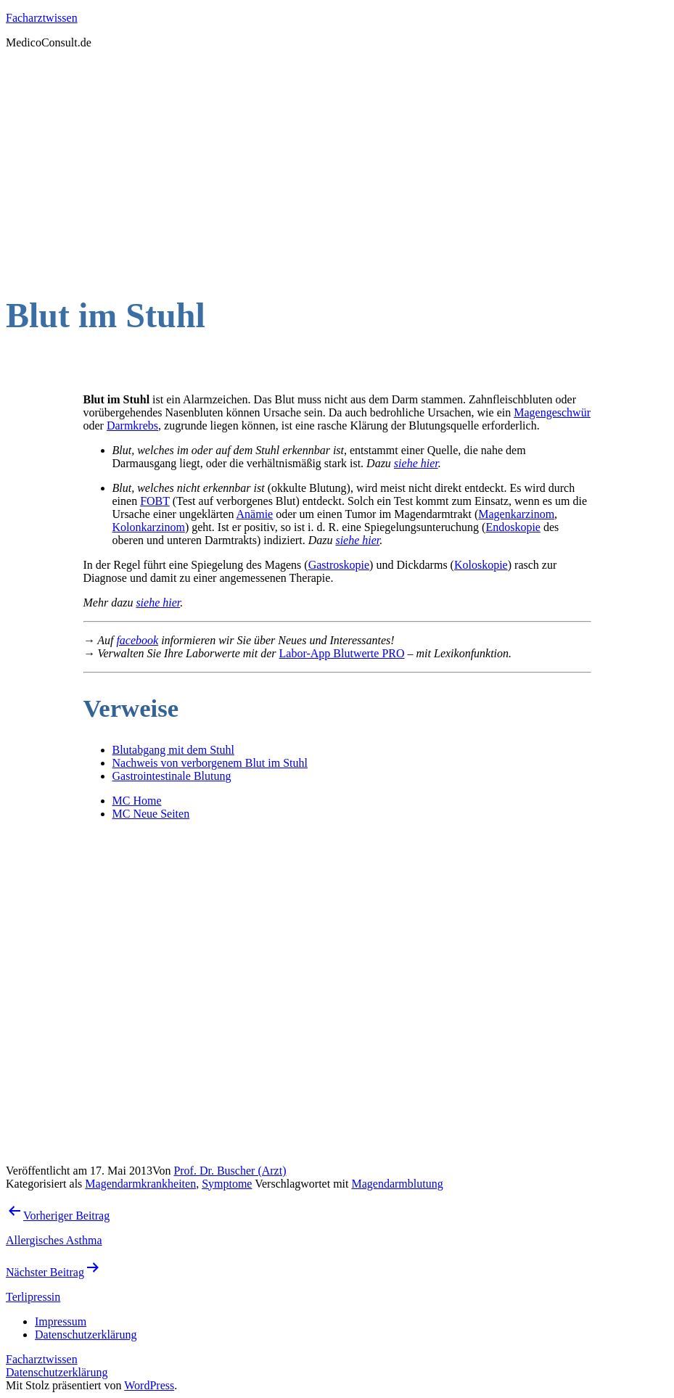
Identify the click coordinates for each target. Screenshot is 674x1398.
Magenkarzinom (516, 514)
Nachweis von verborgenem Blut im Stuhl (210, 763)
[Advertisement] (337, 162)
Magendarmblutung (397, 1183)
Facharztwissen (42, 18)
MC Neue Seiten (151, 813)
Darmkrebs (132, 425)
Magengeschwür (552, 412)
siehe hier (416, 463)
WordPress (149, 1385)
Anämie (255, 514)
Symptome (227, 1183)
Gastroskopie (338, 565)
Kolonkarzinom (148, 527)
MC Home (137, 800)
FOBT (155, 501)
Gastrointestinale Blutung (171, 776)
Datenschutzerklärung (56, 1372)
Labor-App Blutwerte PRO (342, 653)
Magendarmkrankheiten (140, 1183)
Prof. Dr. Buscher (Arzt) (229, 1170)
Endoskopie (513, 527)
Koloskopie (481, 565)
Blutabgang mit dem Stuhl (173, 750)
